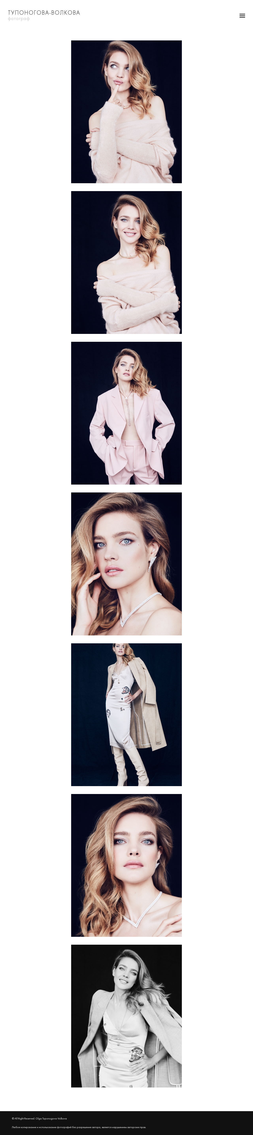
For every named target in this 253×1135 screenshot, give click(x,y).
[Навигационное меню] (242, 16)
